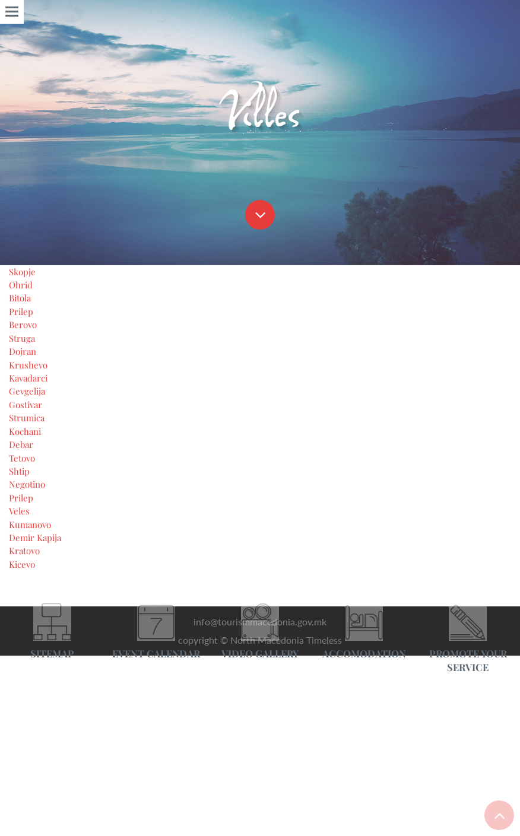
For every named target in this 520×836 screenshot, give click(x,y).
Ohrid (21, 812)
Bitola (22, 826)
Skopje (23, 798)
